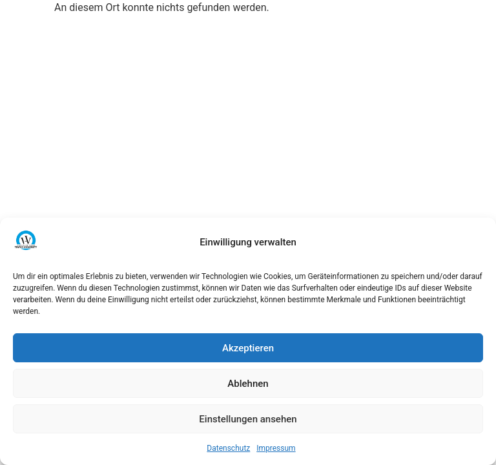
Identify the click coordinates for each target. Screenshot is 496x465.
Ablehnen (247, 383)
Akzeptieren (248, 348)
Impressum (275, 448)
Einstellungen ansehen (247, 419)
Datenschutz (228, 448)
